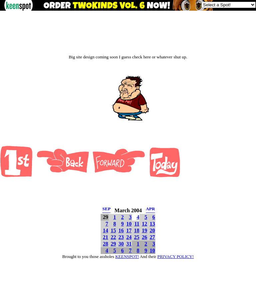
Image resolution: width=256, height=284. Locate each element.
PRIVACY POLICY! (175, 256)
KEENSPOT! (127, 256)
